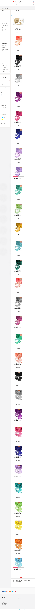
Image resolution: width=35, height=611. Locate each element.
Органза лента (4, 45)
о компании (11, 597)
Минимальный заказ (4, 87)
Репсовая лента (4, 54)
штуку (3, 84)
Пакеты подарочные (4, 65)
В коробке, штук (3, 105)
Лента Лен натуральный (18, 29)
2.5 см (3, 100)
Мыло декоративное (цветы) (4, 59)
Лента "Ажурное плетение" (4, 30)
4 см (2, 102)
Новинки (3, 12)
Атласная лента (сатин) (4, 41)
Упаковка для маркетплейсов (4, 15)
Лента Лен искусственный (18, 66)
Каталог (3, 10)
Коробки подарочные (5, 25)
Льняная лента (4, 43)
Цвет (1, 112)
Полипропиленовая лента (5, 50)
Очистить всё (12, 15)
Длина (2, 92)
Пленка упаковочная (4, 67)
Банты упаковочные (4, 21)
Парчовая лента (4, 47)
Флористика (3, 71)
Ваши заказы (20, 598)
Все (31, 12)
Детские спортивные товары (5, 18)
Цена (1, 75)
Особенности (3, 123)
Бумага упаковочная (4, 23)
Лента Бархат (4, 34)
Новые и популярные (21, 12)
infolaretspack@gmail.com (5, 597)
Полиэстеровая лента (5, 52)
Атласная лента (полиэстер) (4, 37)
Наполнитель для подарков (4, 63)
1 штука (3, 89)
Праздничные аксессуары (5, 69)
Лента (2, 27)
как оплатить (11, 598)
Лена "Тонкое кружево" (5, 32)
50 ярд (3, 95)
